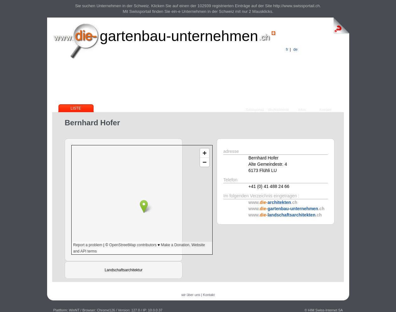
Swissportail (255, 110)
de (295, 49)
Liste (76, 108)
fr (287, 49)
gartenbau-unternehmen (179, 36)
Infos (302, 110)
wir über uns (190, 295)
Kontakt (325, 110)
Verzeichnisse (278, 110)
